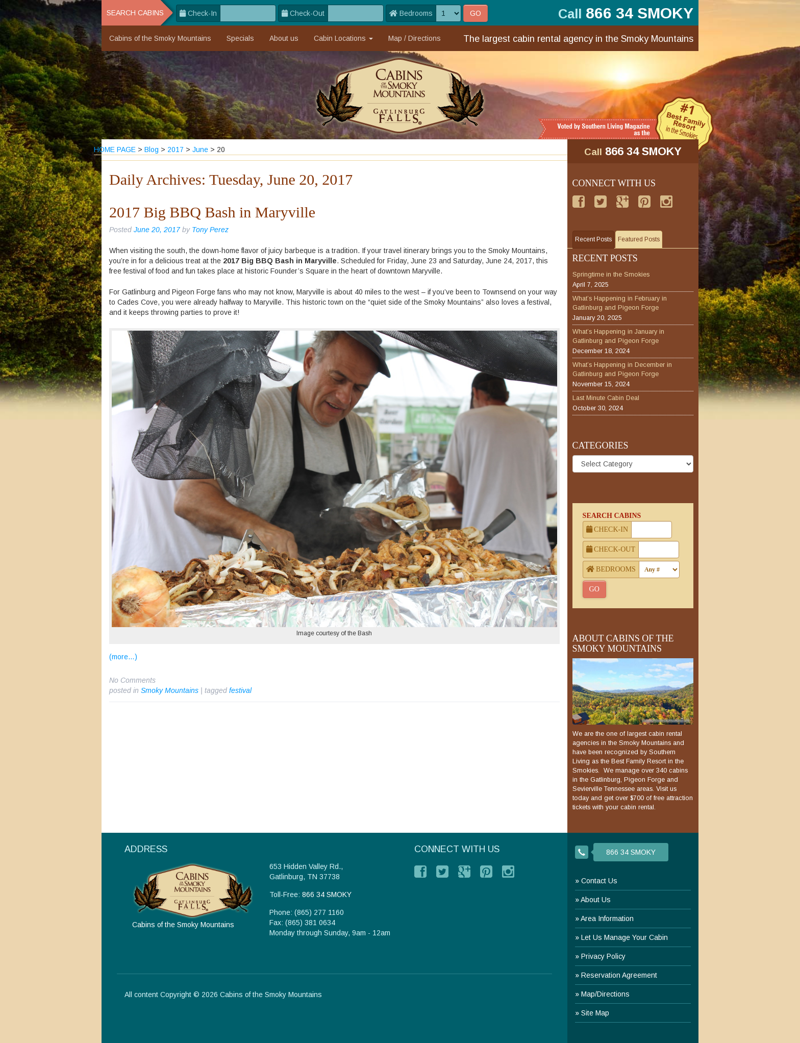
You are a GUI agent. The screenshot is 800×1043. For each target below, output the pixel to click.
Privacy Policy (603, 956)
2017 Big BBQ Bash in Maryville (212, 212)
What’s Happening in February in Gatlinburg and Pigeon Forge (619, 303)
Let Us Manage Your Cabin (624, 937)
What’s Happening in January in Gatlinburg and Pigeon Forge (618, 336)
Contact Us (599, 881)
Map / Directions (414, 38)
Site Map (595, 1013)
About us (283, 38)
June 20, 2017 (157, 230)
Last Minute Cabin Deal (605, 398)
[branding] (400, 95)
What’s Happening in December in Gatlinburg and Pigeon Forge (622, 369)
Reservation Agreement (619, 975)
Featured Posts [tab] (639, 239)
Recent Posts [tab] (593, 239)
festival (240, 690)
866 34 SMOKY (643, 151)
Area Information (607, 918)
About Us (596, 900)
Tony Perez (210, 230)
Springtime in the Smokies (610, 274)
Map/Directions (605, 994)
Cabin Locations (343, 38)
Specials (240, 38)
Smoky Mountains (169, 690)
